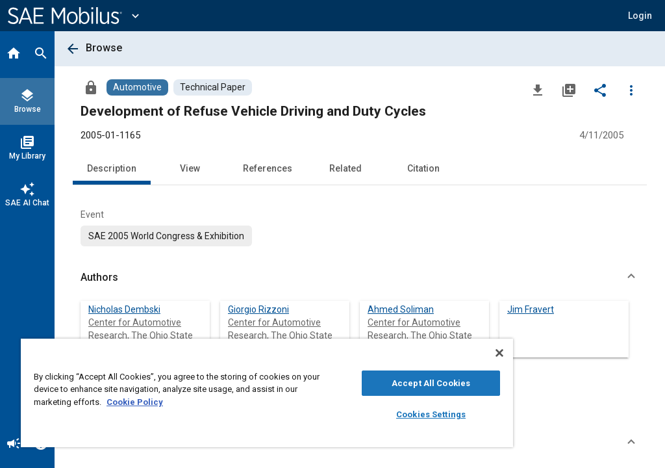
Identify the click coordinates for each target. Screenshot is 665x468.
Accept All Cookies (431, 383)
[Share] (600, 90)
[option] (166, 236)
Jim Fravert (530, 309)
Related (345, 168)
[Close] (499, 353)
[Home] (13, 54)
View (190, 168)
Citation (423, 168)
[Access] (91, 87)
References (267, 168)
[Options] (631, 90)
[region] (267, 393)
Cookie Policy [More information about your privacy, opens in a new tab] (135, 402)
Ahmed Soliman (401, 309)
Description (111, 168)
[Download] (538, 90)
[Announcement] (13, 444)
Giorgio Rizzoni (258, 309)
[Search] (41, 54)
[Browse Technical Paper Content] (212, 87)
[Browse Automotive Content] (137, 87)
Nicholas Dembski (124, 309)
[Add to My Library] (569, 90)
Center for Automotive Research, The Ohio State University (140, 335)
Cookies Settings (431, 414)
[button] (640, 15)
